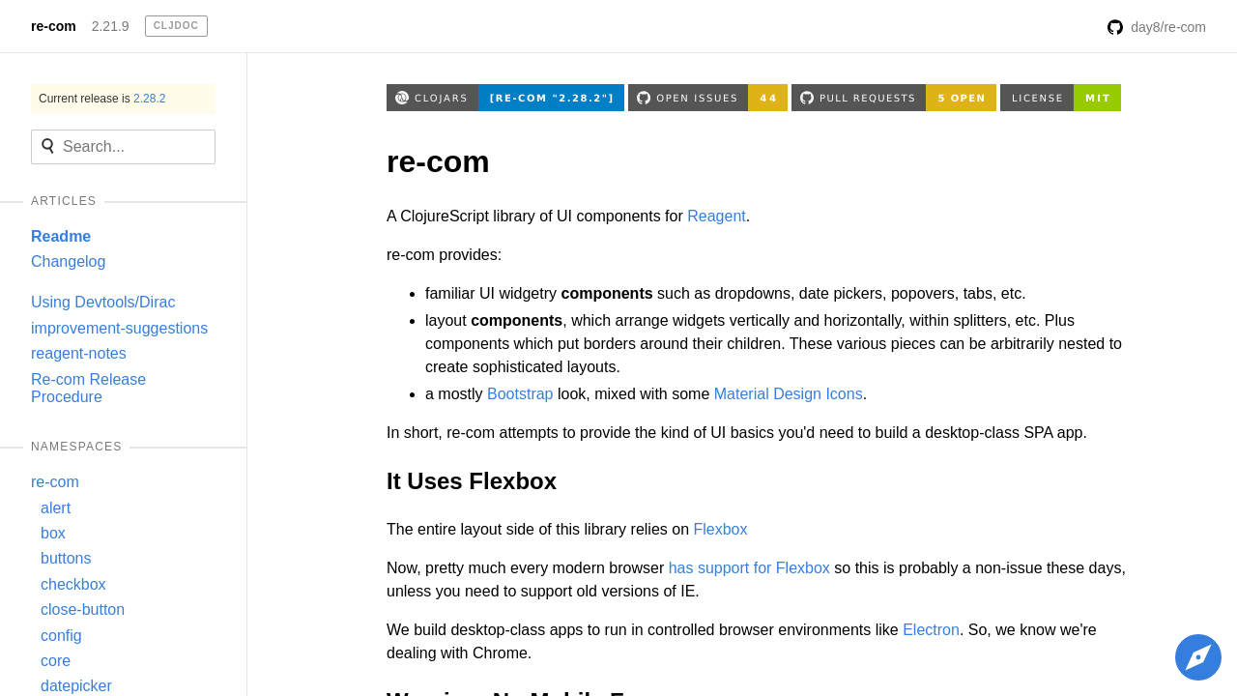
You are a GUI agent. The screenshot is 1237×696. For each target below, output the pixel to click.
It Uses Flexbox (472, 481)
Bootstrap (520, 394)
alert (56, 508)
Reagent (716, 216)
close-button (83, 609)
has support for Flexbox (749, 568)
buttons (66, 558)
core (56, 660)
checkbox (73, 584)
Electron (931, 630)
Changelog (68, 261)
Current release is (102, 98)
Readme (61, 236)
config (61, 635)
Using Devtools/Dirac (103, 302)
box (53, 533)
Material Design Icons (788, 394)
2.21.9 (110, 26)
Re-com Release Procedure (88, 388)
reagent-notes (79, 353)
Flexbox (720, 529)
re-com (53, 26)
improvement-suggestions (119, 328)
